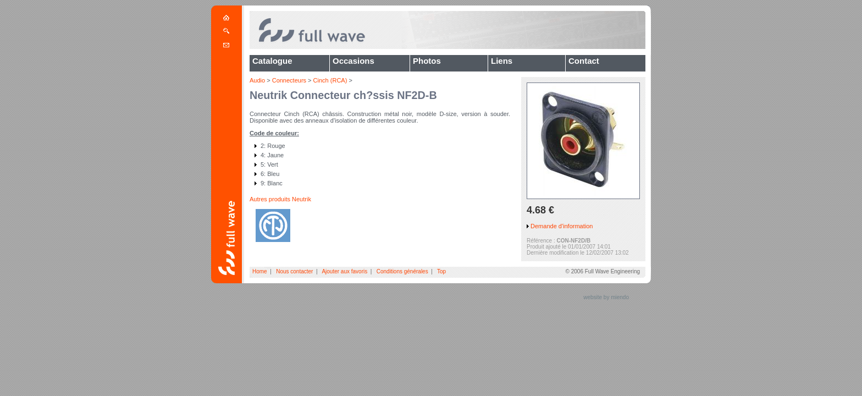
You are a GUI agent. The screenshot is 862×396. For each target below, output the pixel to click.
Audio (257, 80)
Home (259, 271)
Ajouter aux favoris (344, 271)
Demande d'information (562, 226)
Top (441, 271)
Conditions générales (402, 271)
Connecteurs (289, 80)
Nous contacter (294, 271)
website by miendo (606, 297)
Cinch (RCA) (330, 80)
